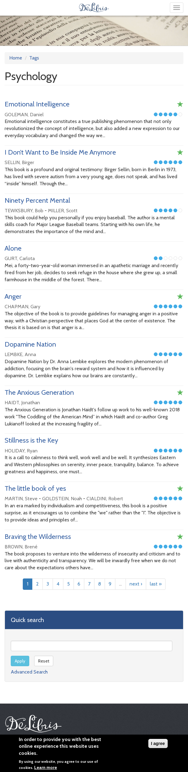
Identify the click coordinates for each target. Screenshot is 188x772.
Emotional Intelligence (37, 104)
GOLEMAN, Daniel (24, 114)
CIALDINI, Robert (104, 498)
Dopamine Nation (30, 344)
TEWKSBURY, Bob (24, 210)
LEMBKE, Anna (20, 354)
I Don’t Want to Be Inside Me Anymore (60, 152)
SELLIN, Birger (19, 162)
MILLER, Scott (63, 210)
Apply (20, 661)
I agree (158, 745)
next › (136, 584)
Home (15, 58)
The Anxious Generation (39, 392)
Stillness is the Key (31, 440)
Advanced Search (29, 672)
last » (156, 584)
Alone (13, 248)
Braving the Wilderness (38, 536)
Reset (43, 661)
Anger (13, 296)
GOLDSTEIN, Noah (62, 498)
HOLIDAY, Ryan (21, 451)
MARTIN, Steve (21, 498)
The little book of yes (35, 488)
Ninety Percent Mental (37, 200)
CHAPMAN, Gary (22, 306)
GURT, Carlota (20, 258)
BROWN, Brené (21, 547)
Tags (34, 58)
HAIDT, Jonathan (22, 402)
